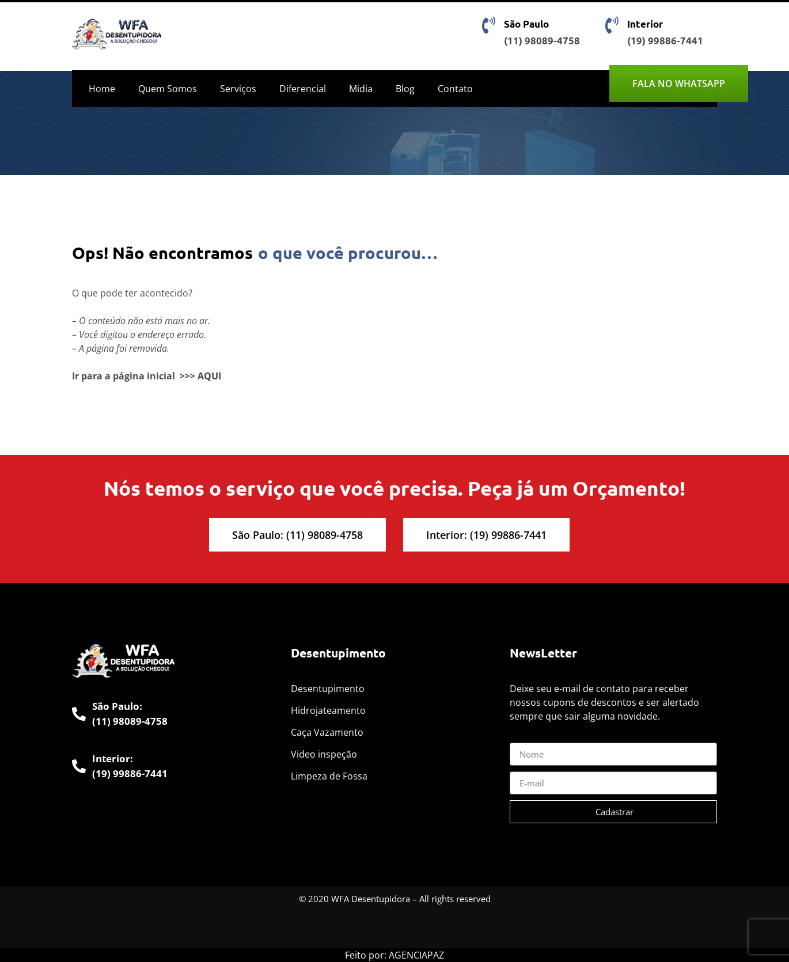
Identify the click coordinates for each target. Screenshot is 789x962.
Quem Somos (167, 88)
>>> (187, 376)
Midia (361, 88)
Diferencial (302, 88)
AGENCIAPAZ (416, 955)
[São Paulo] (488, 25)
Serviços (238, 88)
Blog (405, 88)
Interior (645, 24)
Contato (455, 88)
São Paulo (526, 24)
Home (102, 88)
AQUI (209, 376)
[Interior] (611, 25)
